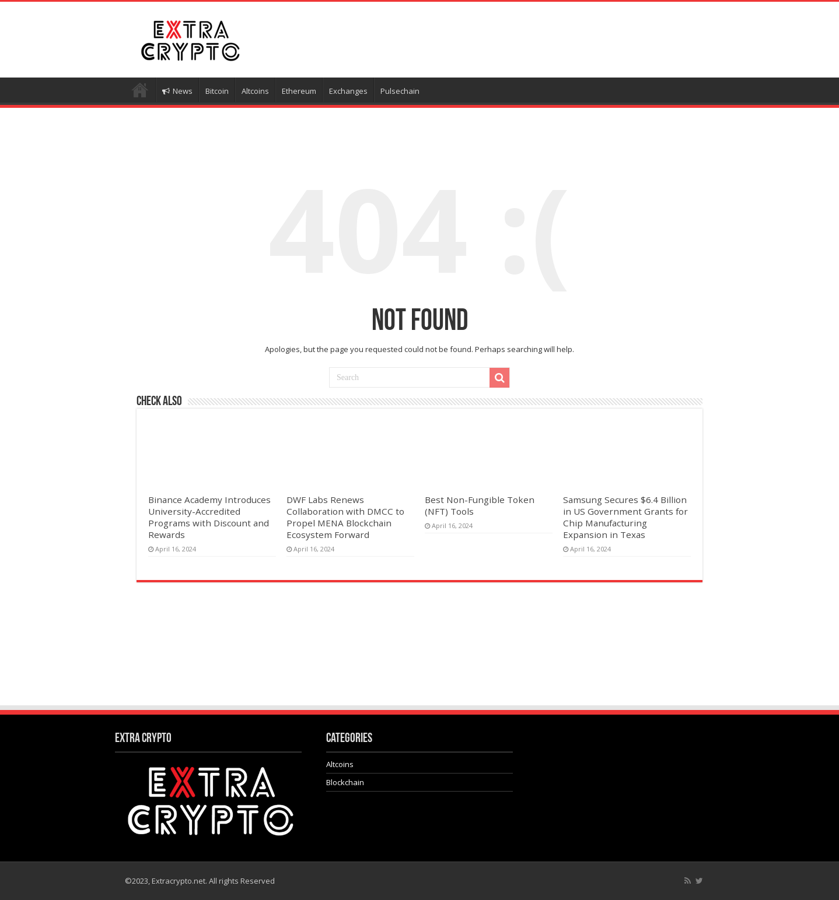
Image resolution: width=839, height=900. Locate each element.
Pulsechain (400, 91)
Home (140, 90)
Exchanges (348, 91)
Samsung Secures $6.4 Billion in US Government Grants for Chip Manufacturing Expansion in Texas (625, 517)
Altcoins (255, 91)
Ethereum (299, 91)
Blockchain (345, 782)
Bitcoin (217, 91)
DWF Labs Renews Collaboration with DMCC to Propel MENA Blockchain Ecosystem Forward (345, 517)
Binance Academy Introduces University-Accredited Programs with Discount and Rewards (209, 517)
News (177, 91)
